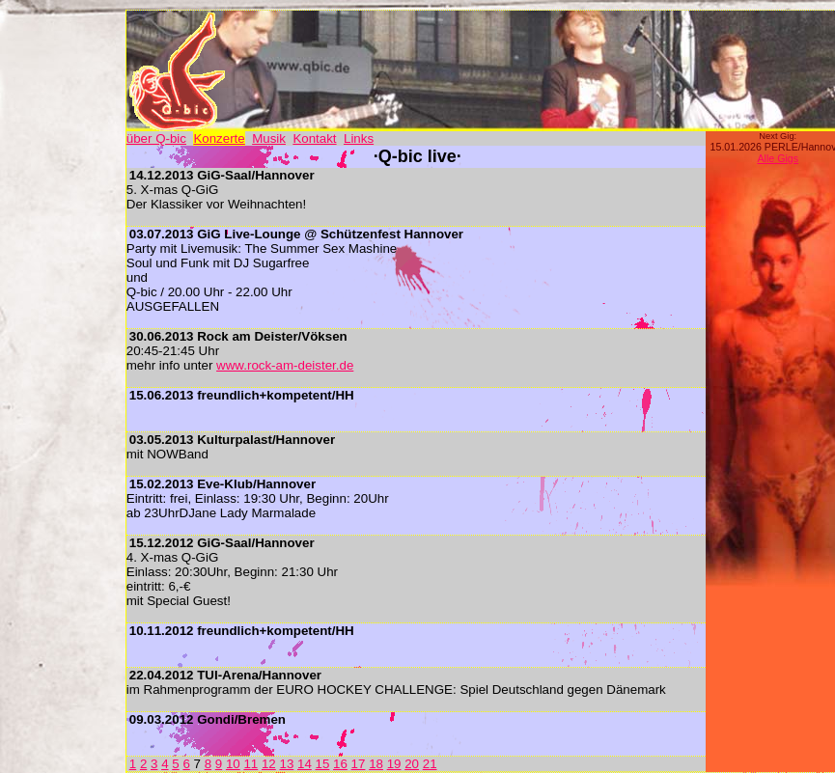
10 (233, 764)
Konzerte (218, 138)
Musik (269, 138)
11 (250, 764)
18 (376, 764)
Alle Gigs (777, 158)
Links (359, 138)
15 (323, 764)
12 (269, 764)
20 (411, 764)
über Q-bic (156, 138)
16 (340, 764)
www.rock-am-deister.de (284, 365)
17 (358, 764)
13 (286, 764)
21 (430, 764)
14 (304, 764)
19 (394, 764)
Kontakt (314, 138)
